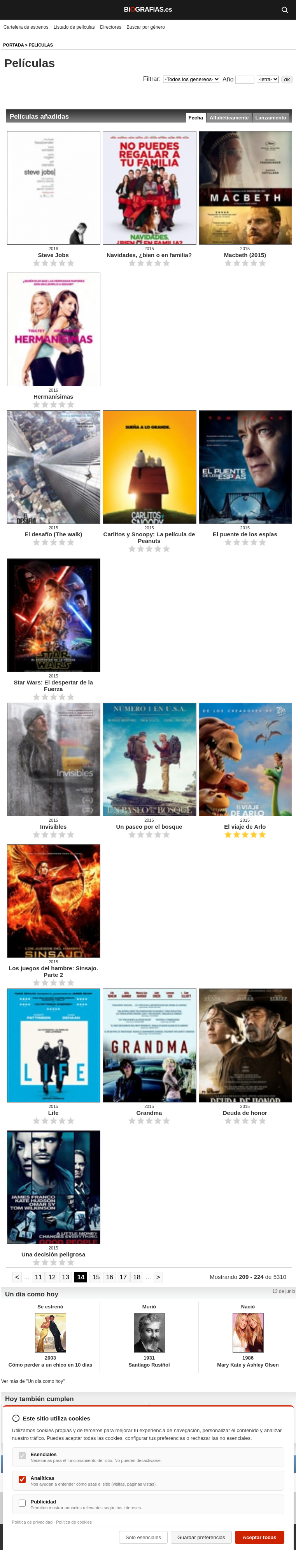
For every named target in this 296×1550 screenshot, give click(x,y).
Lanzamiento (271, 118)
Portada (13, 45)
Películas (41, 45)
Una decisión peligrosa (53, 1254)
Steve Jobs (53, 255)
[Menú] (11, 9)
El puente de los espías (245, 534)
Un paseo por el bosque (149, 826)
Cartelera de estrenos (26, 27)
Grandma (149, 1112)
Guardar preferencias (201, 1537)
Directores (110, 27)
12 (52, 1277)
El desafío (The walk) (53, 534)
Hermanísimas (53, 396)
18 (136, 1277)
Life (53, 1112)
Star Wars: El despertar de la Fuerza (53, 685)
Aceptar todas (260, 1537)
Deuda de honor (245, 1112)
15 (96, 1277)
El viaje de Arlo (245, 826)
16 (109, 1277)
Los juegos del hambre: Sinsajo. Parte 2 (53, 971)
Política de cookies (74, 1522)
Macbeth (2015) (245, 255)
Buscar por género (145, 27)
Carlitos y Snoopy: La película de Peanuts (149, 537)
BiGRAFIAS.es (148, 9)
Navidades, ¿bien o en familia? (149, 255)
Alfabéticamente (229, 118)
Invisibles (53, 826)
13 (65, 1277)
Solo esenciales (143, 1537)
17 (123, 1277)
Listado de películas (74, 27)
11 (38, 1277)
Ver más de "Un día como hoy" (33, 1381)
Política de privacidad (32, 1522)
